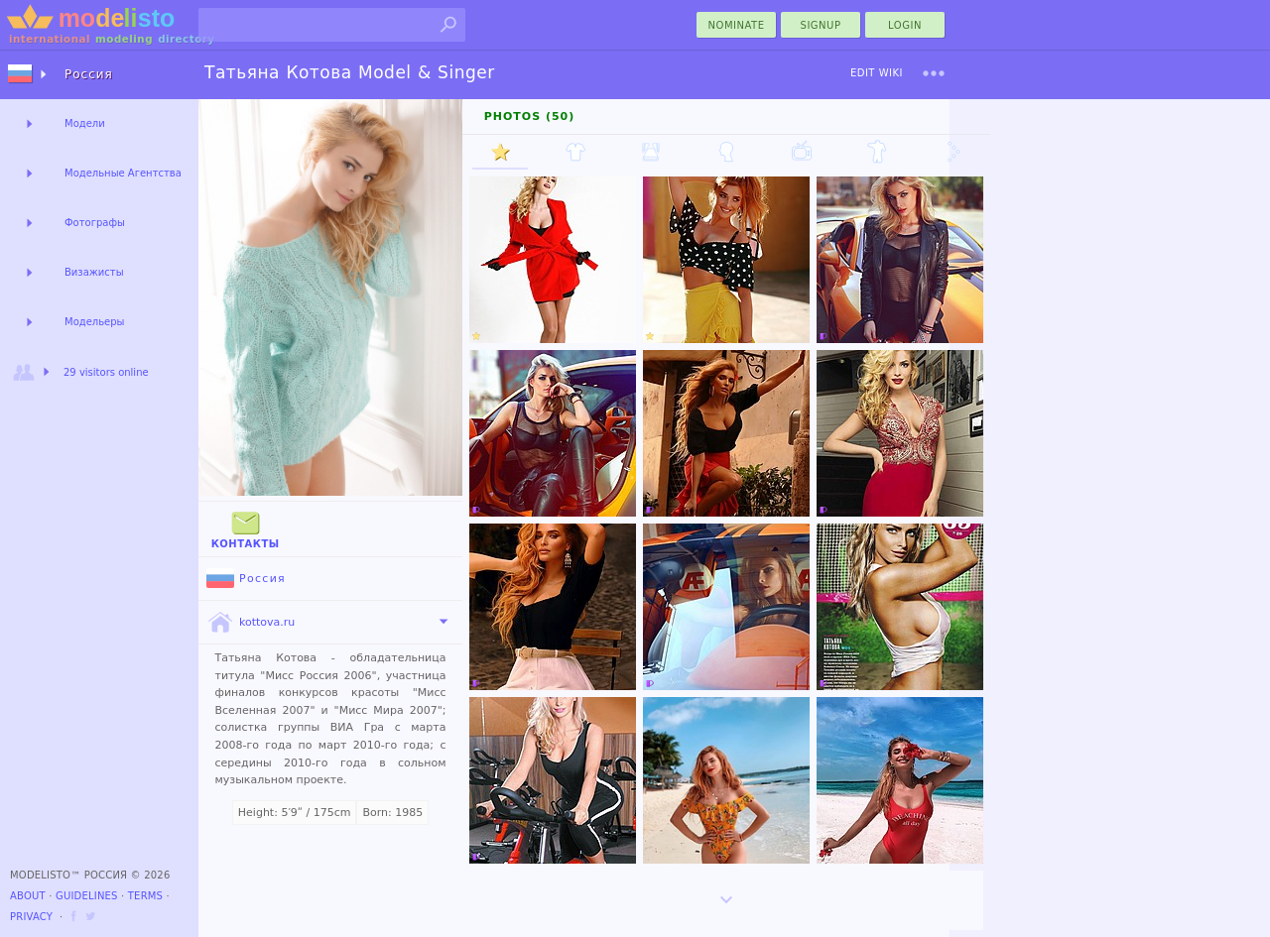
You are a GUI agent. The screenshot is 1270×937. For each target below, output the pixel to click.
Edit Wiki (876, 72)
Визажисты (94, 272)
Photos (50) (529, 116)
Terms (145, 895)
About (28, 895)
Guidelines (87, 895)
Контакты (245, 528)
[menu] (934, 73)
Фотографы (94, 222)
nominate (736, 25)
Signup (821, 25)
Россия (246, 578)
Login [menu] (905, 25)
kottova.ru (250, 623)
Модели (84, 123)
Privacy (31, 916)
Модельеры (94, 321)
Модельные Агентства (123, 173)
